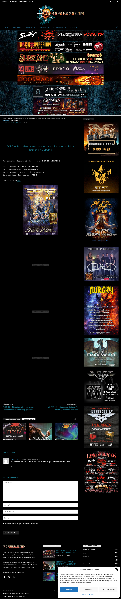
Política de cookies (87, 594)
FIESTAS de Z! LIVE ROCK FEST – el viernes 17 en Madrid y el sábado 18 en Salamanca (14, 444)
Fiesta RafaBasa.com (9, 439)
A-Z (84, 553)
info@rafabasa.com (18, 572)
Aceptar (69, 589)
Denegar (88, 589)
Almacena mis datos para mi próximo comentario (22, 523)
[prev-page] (74, 419)
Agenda (73, 27)
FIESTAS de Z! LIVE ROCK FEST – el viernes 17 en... (66, 551)
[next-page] (77, 419)
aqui (18, 181)
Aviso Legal (55, 591)
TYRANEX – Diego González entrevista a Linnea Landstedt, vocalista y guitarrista (18, 408)
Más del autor (29, 419)
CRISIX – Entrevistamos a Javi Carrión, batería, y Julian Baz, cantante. (63, 408)
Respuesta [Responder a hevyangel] (14, 467)
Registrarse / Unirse (9, 2)
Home (6, 27)
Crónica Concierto (89, 564)
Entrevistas (44, 27)
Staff (31, 2)
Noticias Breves (18, 118)
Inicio (4, 118)
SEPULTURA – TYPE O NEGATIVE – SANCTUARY (66, 563)
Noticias (17, 27)
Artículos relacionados (12, 419)
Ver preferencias (108, 589)
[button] (116, 570)
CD (84, 560)
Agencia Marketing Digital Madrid (14, 596)
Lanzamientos (60, 27)
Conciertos (29, 27)
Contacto (23, 2)
